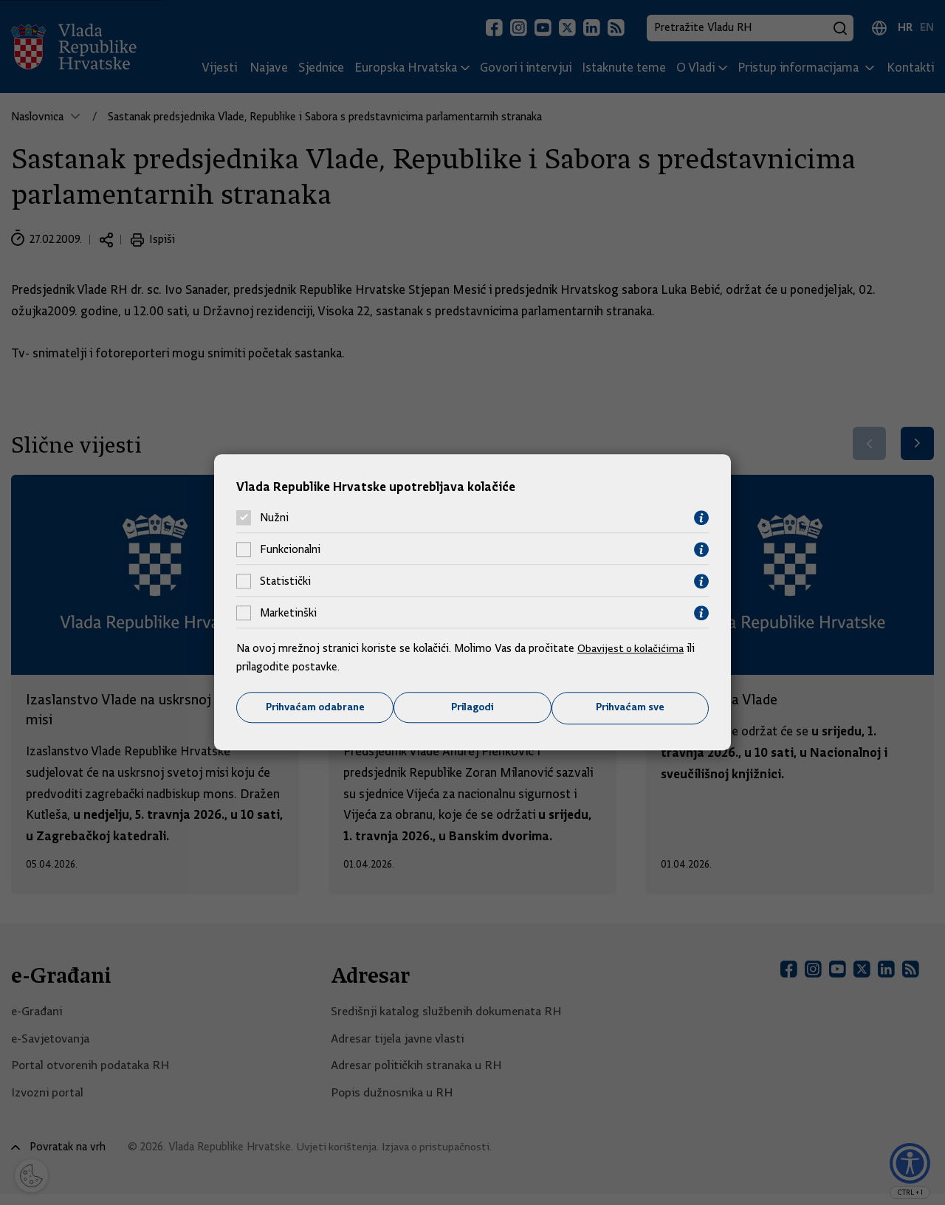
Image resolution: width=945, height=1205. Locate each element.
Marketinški (288, 612)
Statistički (285, 581)
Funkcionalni (290, 549)
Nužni (274, 517)
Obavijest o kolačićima (632, 647)
